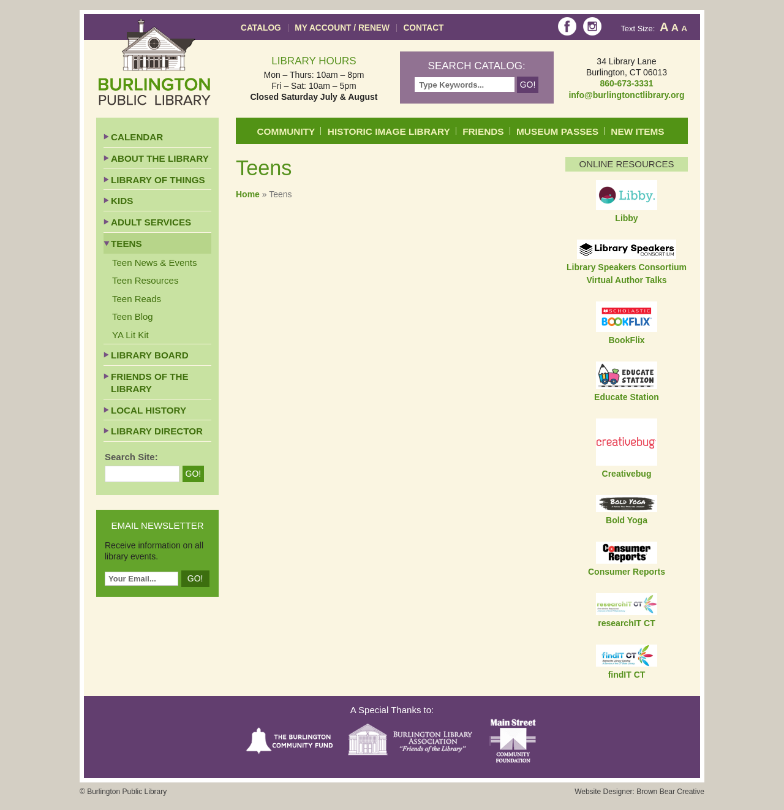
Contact (423, 27)
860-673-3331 (626, 83)
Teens (126, 243)
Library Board (150, 355)
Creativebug (627, 474)
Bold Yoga (626, 520)
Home (248, 194)
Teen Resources (145, 280)
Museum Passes (557, 131)
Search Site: (131, 457)
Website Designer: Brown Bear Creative (639, 791)
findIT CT (627, 674)
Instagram (592, 26)
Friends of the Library (150, 382)
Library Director (157, 431)
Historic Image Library (389, 131)
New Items (637, 131)
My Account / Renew (342, 27)
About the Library (160, 158)
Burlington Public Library (155, 62)
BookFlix (626, 340)
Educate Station (626, 397)
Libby (626, 218)
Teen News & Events (154, 262)
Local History (148, 410)
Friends (482, 131)
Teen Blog (132, 316)
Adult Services (151, 222)
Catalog (261, 27)
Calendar (137, 137)
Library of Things (158, 180)
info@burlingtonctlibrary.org (626, 95)
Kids (122, 200)
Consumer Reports (626, 572)
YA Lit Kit (130, 335)
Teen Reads (136, 298)
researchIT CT (626, 623)
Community (286, 131)
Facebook (567, 26)
